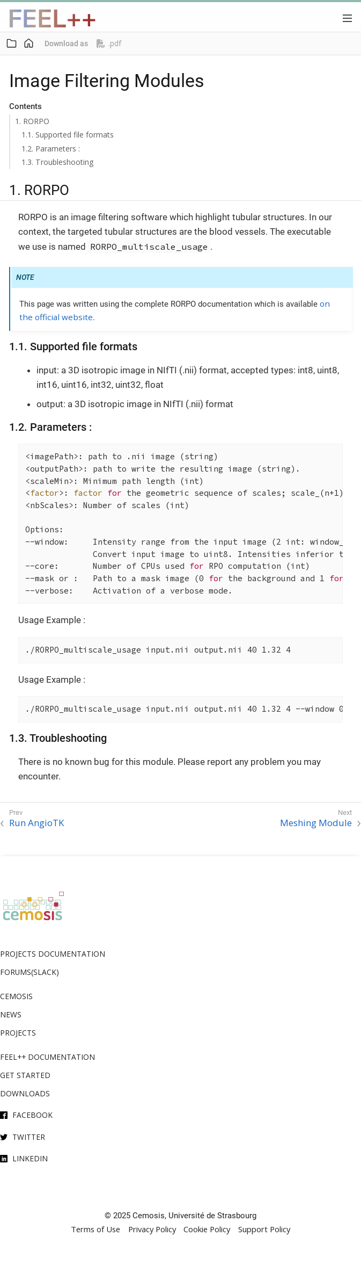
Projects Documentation (52, 954)
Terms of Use (95, 1229)
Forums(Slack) (29, 972)
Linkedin (30, 1158)
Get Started (25, 1075)
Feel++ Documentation (47, 1057)
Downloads (25, 1093)
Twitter (28, 1137)
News (10, 1014)
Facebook (32, 1115)
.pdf (109, 43)
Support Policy (264, 1229)
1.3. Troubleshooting (57, 162)
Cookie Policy (206, 1229)
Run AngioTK (36, 823)
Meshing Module (316, 823)
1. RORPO (32, 121)
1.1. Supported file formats (67, 134)
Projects (18, 1033)
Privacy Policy (152, 1229)
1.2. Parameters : (50, 148)
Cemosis (16, 996)
